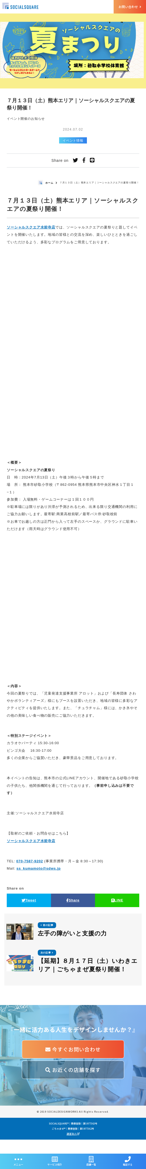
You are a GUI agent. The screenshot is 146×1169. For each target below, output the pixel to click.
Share (72, 900)
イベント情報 (73, 140)
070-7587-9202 (29, 861)
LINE (117, 900)
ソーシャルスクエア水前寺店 (31, 227)
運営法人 (73, 1148)
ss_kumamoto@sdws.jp (38, 868)
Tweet (29, 900)
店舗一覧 (91, 1161)
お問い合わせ (129, 6)
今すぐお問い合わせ (73, 1049)
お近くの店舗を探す (73, 1069)
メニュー (18, 1161)
